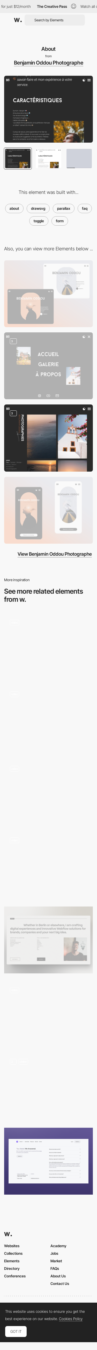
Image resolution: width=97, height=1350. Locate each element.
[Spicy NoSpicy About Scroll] (48, 645)
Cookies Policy (71, 1319)
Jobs (54, 1253)
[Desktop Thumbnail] (48, 293)
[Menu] (48, 365)
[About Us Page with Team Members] (48, 718)
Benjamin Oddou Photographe (48, 62)
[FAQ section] (48, 1161)
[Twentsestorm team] (48, 1013)
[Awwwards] (18, 20)
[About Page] (48, 1086)
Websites (11, 1246)
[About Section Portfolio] (48, 940)
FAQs (54, 1268)
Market (56, 1261)
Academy (58, 1246)
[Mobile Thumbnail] (48, 510)
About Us (58, 1276)
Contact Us (59, 1283)
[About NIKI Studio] (48, 865)
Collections (13, 1253)
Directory (12, 1268)
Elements (11, 1261)
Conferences (15, 1276)
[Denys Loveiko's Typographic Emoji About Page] (48, 792)
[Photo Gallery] (48, 437)
